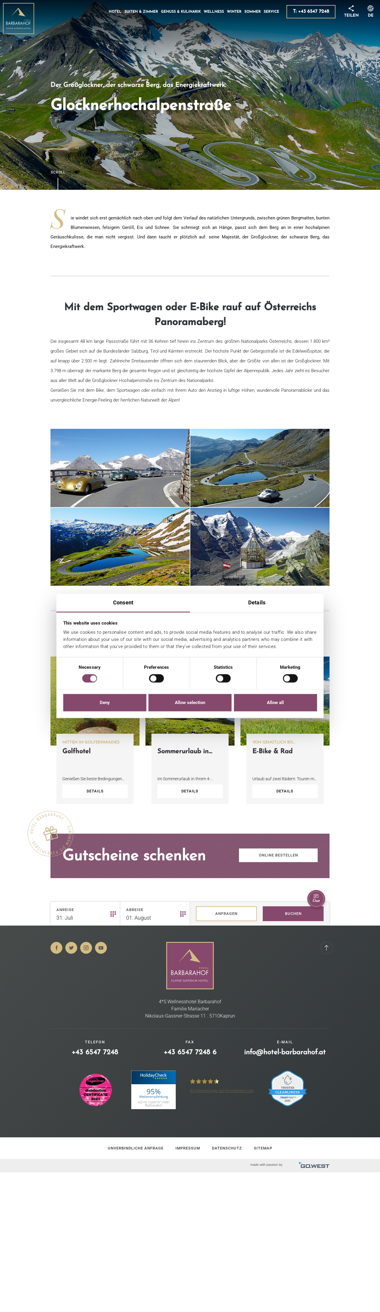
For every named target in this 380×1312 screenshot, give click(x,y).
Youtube (101, 948)
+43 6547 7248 (95, 1052)
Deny (105, 702)
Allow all (275, 702)
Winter (234, 12)
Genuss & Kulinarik (181, 12)
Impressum (187, 1148)
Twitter (71, 948)
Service (271, 12)
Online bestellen (278, 855)
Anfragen (226, 913)
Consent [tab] (123, 602)
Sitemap (263, 1148)
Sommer (252, 12)
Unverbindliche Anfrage (136, 1148)
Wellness (214, 12)
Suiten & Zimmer (141, 12)
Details (95, 791)
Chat (316, 898)
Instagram (86, 948)
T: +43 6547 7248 (311, 11)
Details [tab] (256, 602)
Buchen (293, 913)
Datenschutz (227, 1148)
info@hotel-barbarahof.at (285, 1052)
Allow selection (190, 702)
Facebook (56, 948)
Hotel (115, 12)
